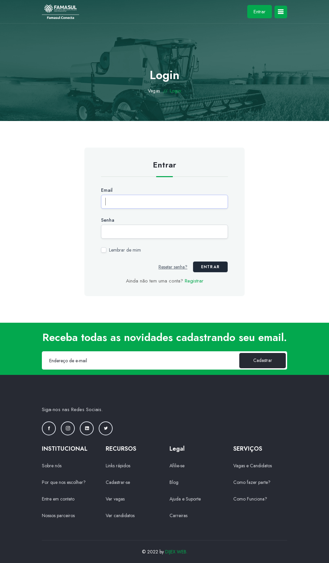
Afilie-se (176, 465)
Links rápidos (118, 465)
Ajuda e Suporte (185, 499)
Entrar (260, 11)
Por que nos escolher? (64, 482)
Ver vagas (115, 499)
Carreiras (178, 515)
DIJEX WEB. (176, 551)
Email (107, 190)
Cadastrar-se (118, 482)
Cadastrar (262, 360)
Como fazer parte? (252, 482)
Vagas (154, 90)
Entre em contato (58, 499)
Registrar (194, 280)
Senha (107, 220)
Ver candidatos (120, 515)
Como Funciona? (250, 499)
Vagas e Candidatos (252, 465)
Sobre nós (51, 465)
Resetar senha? (173, 267)
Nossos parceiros (58, 515)
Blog (173, 482)
